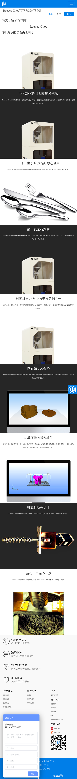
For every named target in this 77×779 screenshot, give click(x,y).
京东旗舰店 (55, 728)
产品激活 (53, 711)
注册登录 (53, 704)
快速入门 (53, 715)
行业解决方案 (7, 707)
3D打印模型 (54, 695)
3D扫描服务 (30, 703)
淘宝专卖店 (55, 732)
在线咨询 (58, 775)
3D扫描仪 (6, 699)
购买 (69, 14)
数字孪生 (6, 703)
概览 (51, 14)
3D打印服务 (30, 699)
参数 (58, 14)
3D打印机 (6, 695)
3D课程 (29, 695)
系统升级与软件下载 (57, 719)
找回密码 (53, 708)
